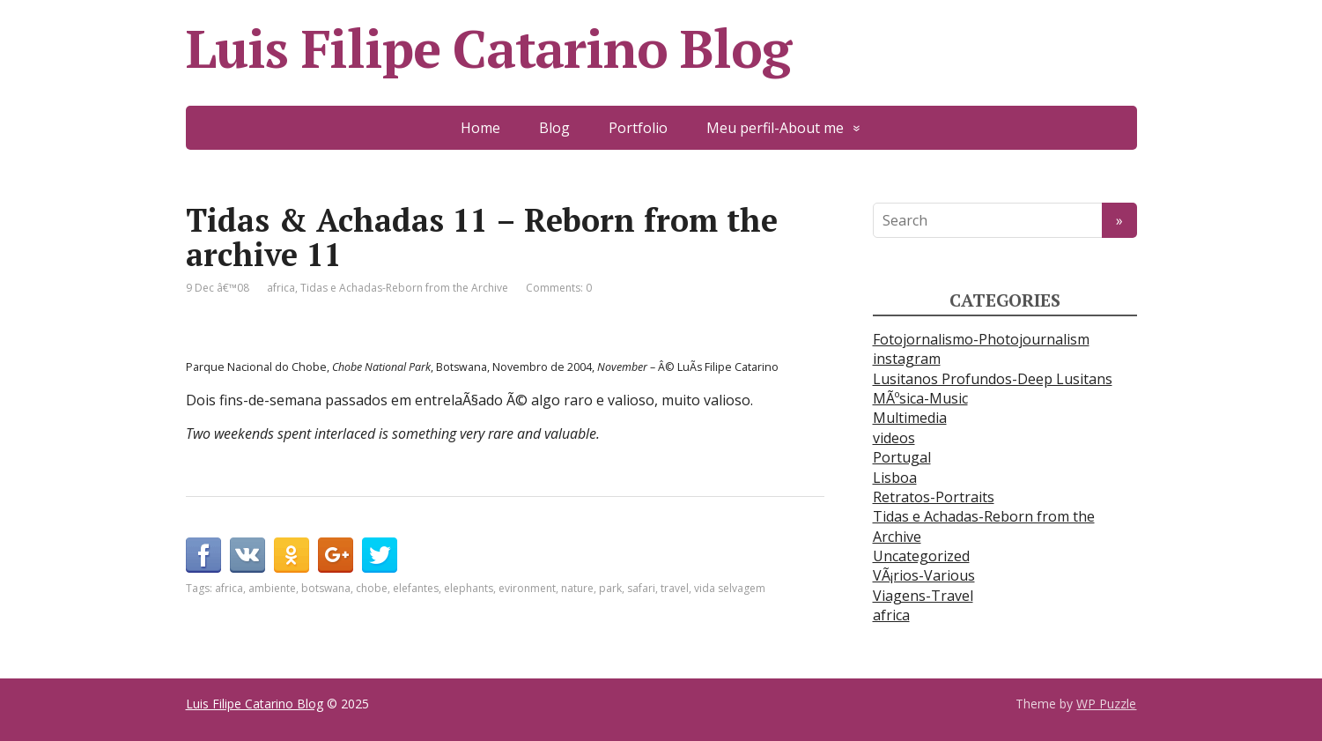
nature (577, 588)
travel (675, 588)
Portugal (902, 457)
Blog (554, 127)
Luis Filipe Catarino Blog (488, 48)
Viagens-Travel (923, 595)
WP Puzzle (1106, 703)
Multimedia (910, 417)
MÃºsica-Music (920, 398)
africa (281, 287)
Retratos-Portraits (933, 497)
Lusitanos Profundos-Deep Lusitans (992, 379)
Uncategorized (921, 556)
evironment (527, 588)
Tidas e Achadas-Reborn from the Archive (404, 287)
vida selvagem (729, 588)
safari (641, 588)
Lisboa (895, 477)
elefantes (416, 588)
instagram (907, 358)
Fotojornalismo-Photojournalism (981, 339)
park (610, 588)
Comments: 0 (559, 287)
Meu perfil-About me (775, 127)
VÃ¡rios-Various (924, 575)
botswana (326, 588)
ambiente (272, 588)
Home (480, 127)
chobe (372, 588)
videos (894, 438)
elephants (468, 588)
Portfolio (638, 127)
